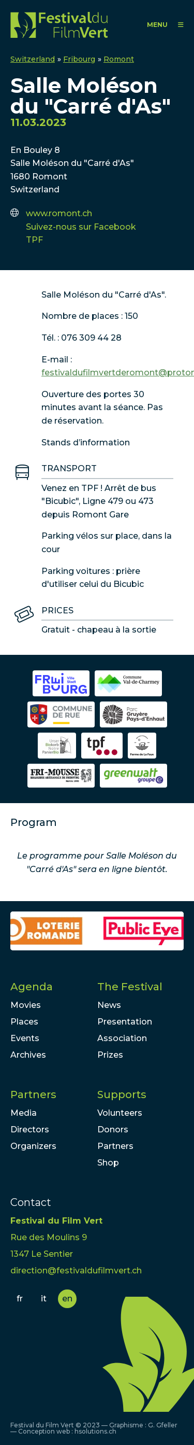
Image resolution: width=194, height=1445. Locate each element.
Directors (29, 1129)
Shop (108, 1163)
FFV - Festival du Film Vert (59, 24)
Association (122, 1038)
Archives (28, 1055)
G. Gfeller (162, 1425)
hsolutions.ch (95, 1431)
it (44, 1298)
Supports (121, 1094)
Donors (112, 1129)
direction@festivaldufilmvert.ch (76, 1270)
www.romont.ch (59, 213)
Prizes (110, 1055)
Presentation (124, 1022)
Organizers (33, 1146)
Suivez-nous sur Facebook (81, 227)
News (109, 1005)
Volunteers (119, 1113)
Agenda (31, 986)
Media (23, 1113)
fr (20, 1298)
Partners (33, 1094)
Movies (25, 1005)
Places (24, 1022)
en (67, 1298)
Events (24, 1038)
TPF (34, 240)
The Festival (129, 986)
